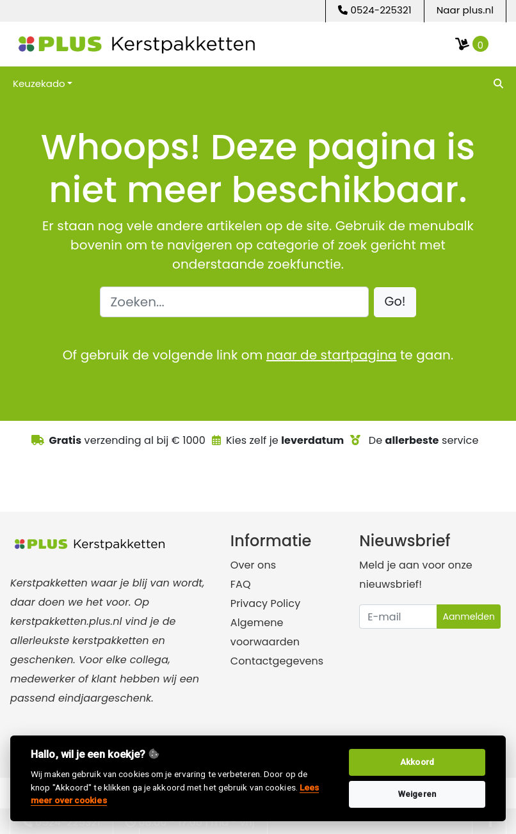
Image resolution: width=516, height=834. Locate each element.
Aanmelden (468, 616)
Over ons (253, 565)
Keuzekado (39, 83)
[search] (496, 83)
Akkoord (417, 762)
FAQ (240, 584)
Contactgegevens (276, 661)
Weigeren (417, 794)
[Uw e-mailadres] (398, 616)
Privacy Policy (265, 603)
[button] (395, 302)
